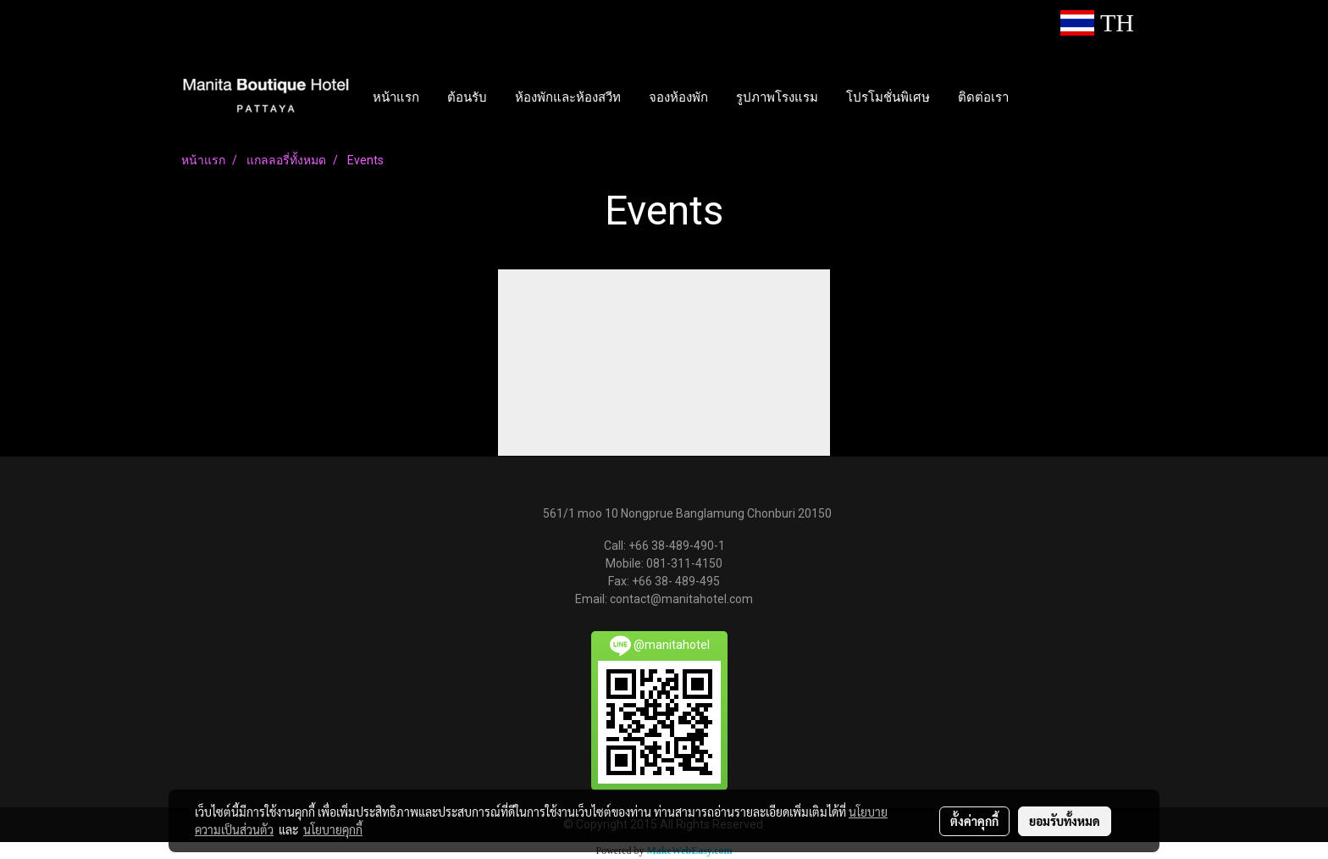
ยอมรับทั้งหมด (1064, 821)
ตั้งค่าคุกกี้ (974, 821)
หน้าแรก (396, 96)
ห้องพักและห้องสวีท (568, 96)
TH (1097, 22)
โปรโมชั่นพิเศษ (888, 96)
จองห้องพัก (678, 96)
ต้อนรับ (467, 96)
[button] (1037, 96)
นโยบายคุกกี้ (332, 829)
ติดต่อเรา (983, 96)
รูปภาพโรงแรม (777, 96)
